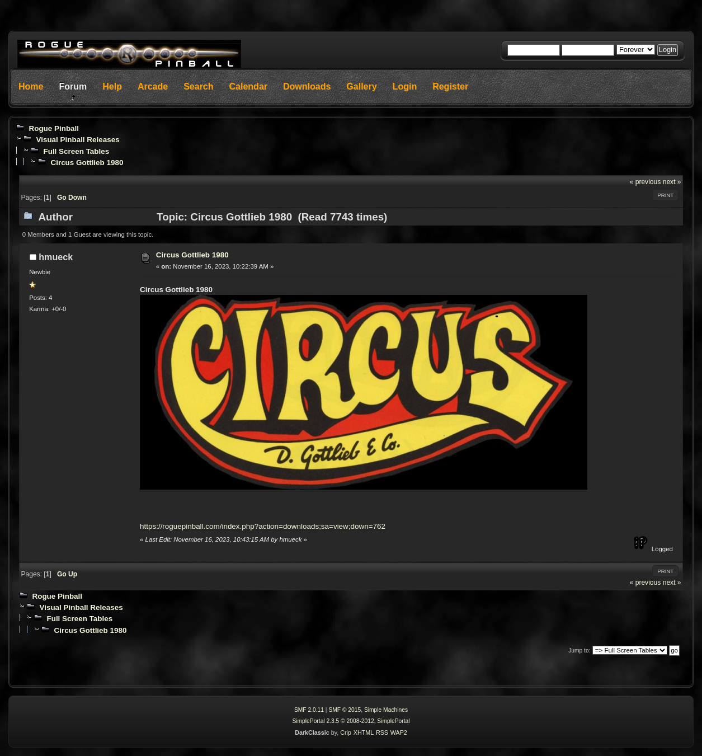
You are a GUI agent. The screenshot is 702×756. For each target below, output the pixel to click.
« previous (645, 182)
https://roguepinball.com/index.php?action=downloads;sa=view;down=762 (262, 526)
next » (672, 182)
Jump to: (579, 650)
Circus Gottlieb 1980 (86, 162)
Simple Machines (386, 710)
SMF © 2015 (344, 710)
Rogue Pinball (54, 128)
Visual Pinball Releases (77, 139)
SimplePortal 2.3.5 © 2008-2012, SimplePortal (350, 721)
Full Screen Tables (76, 151)
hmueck (56, 257)
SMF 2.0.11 (309, 710)
